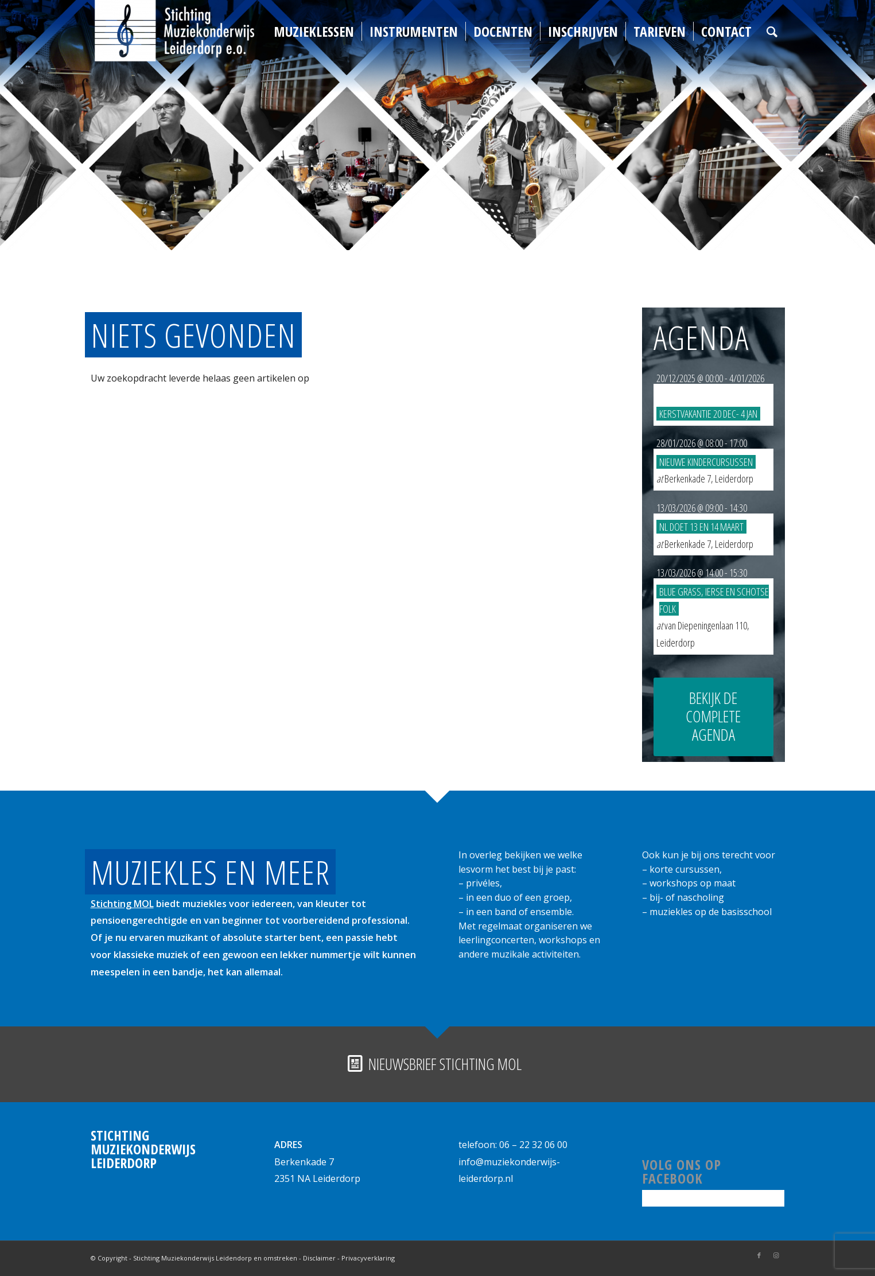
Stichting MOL (122, 903)
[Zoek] (772, 31)
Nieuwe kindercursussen (706, 462)
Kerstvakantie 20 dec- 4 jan (708, 414)
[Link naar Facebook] (759, 1255)
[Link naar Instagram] (776, 1255)
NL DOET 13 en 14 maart (701, 527)
